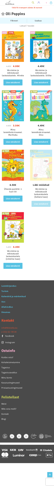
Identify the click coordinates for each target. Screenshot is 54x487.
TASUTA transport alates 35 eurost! (27, 7)
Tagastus (5, 367)
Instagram (8, 342)
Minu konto (6, 377)
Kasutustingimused (10, 382)
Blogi (3, 419)
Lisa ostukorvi (13, 82)
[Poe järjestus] (39, 20)
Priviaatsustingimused (11, 388)
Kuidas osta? (7, 357)
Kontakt (5, 414)
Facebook (7, 336)
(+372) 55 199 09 (9, 332)
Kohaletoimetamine (10, 362)
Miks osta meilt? (8, 409)
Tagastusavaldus (9, 372)
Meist (4, 404)
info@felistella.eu (9, 328)
